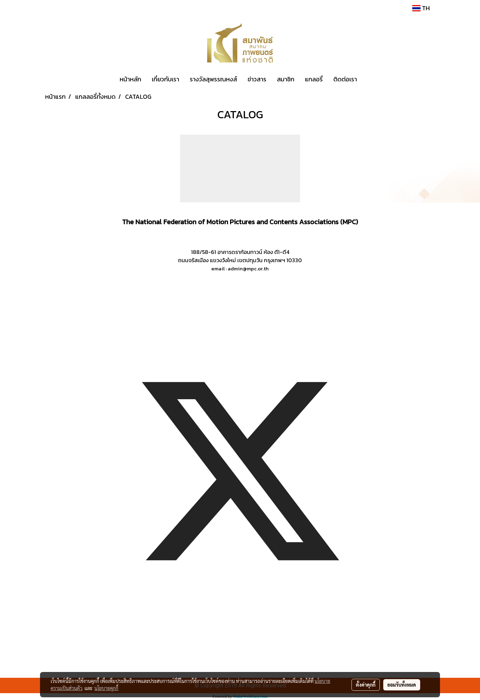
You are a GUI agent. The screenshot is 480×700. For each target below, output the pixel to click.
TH (421, 8)
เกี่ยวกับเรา (165, 79)
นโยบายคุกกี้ (106, 688)
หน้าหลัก (130, 79)
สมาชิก (285, 79)
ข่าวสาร (257, 79)
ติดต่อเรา (345, 79)
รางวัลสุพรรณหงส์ (213, 79)
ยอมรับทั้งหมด (401, 685)
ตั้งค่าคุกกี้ (365, 685)
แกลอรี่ (314, 79)
